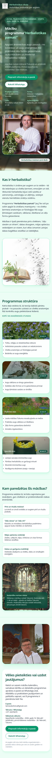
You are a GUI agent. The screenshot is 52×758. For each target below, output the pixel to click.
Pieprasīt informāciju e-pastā (21, 77)
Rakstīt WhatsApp (16, 84)
